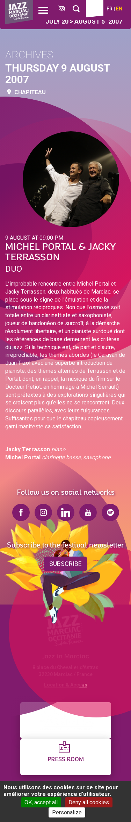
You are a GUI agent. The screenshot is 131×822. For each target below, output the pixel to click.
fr (109, 8)
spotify (110, 512)
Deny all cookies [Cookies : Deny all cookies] (88, 802)
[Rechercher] (76, 9)
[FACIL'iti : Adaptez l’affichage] (62, 9)
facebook (21, 512)
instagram (43, 512)
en (119, 8)
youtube (88, 512)
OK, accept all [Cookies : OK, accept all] (41, 802)
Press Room (66, 759)
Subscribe (65, 563)
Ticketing (94, 8)
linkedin (65, 512)
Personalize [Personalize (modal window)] (67, 812)
